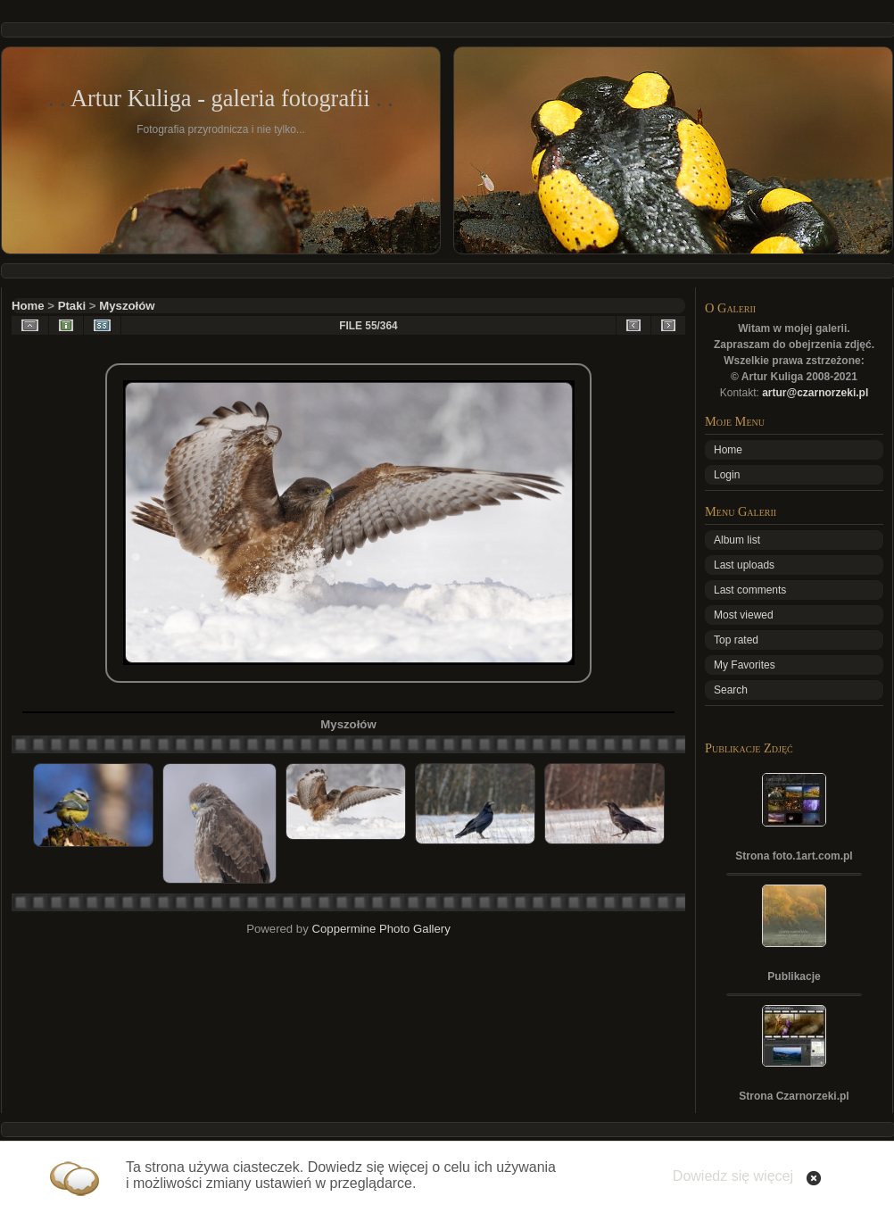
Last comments (750, 590)
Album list (737, 540)
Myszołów (126, 305)
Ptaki (72, 305)
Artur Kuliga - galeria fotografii (220, 98)
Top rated (736, 640)
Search (731, 690)
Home (28, 305)
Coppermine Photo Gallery (380, 928)
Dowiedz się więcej (733, 1176)
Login (727, 475)
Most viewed (744, 615)
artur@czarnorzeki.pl (815, 392)
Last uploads (744, 565)
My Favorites (744, 665)
